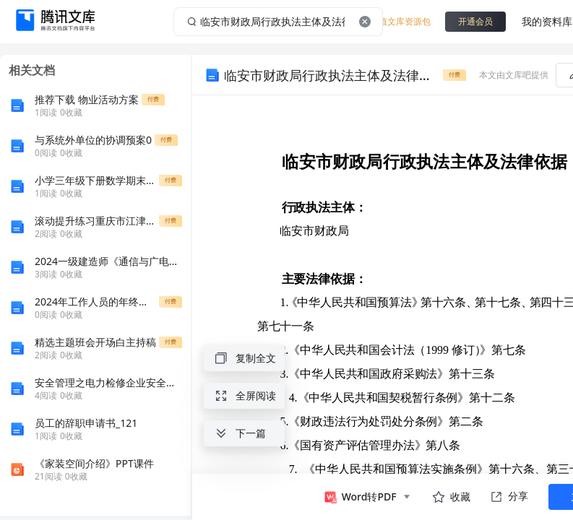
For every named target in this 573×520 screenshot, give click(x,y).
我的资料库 (547, 21)
